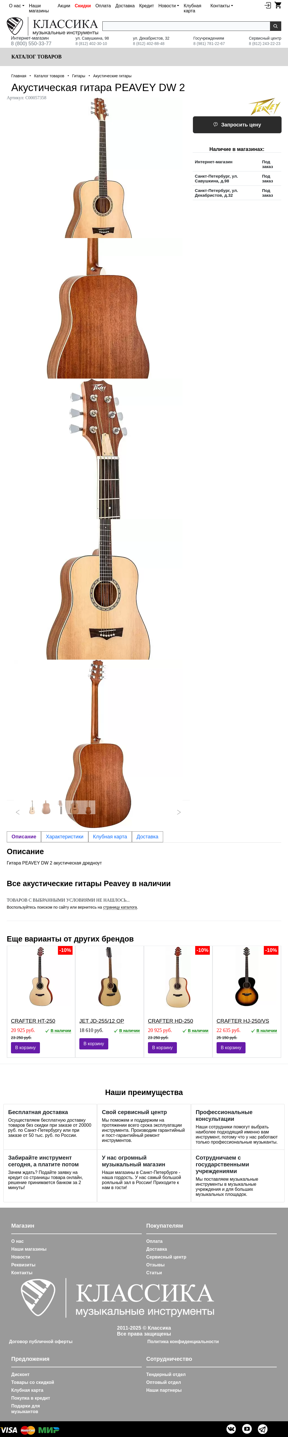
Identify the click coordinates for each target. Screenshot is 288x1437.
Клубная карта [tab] (110, 836)
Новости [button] (167, 5)
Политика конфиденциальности (183, 1341)
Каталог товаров (36, 57)
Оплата (103, 5)
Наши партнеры (164, 1390)
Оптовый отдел (163, 1382)
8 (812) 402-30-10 (91, 43)
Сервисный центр (166, 1257)
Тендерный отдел (166, 1374)
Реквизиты (23, 1264)
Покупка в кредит (30, 1398)
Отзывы (155, 1264)
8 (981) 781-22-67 (209, 43)
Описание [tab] (24, 836)
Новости (20, 1257)
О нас (17, 1241)
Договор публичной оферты (41, 1341)
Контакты (21, 1272)
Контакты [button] (220, 5)
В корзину (25, 1047)
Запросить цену (237, 125)
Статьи (154, 1272)
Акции (64, 5)
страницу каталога (120, 907)
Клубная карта (192, 8)
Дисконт (20, 1374)
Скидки (83, 5)
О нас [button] (15, 5)
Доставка (125, 5)
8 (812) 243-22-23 (264, 43)
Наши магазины (39, 8)
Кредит (146, 5)
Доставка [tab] (147, 836)
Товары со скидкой (32, 1382)
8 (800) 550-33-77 (31, 43)
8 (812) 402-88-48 (149, 43)
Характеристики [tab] (64, 836)
